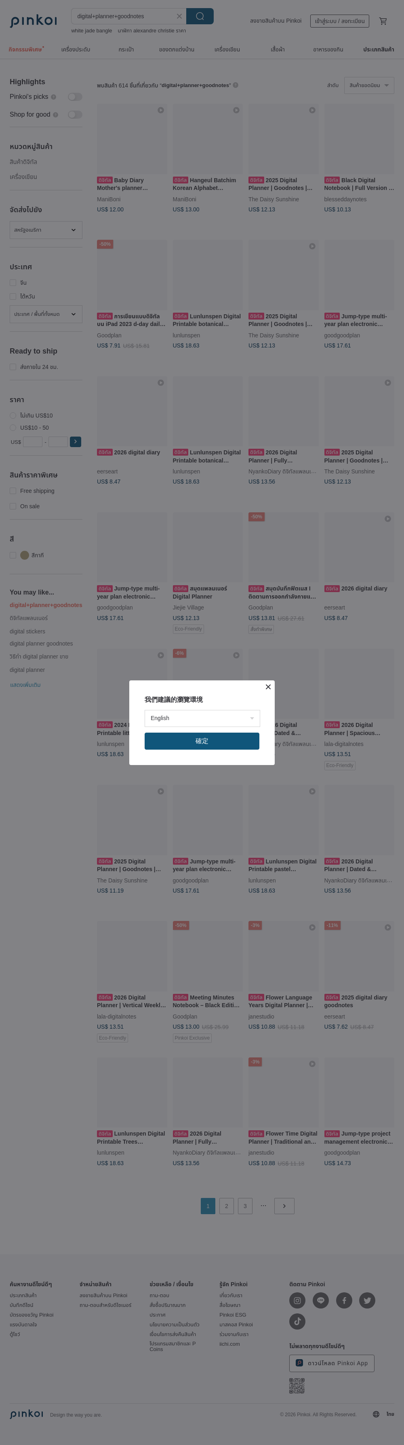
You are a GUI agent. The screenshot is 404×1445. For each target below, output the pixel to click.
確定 (202, 740)
